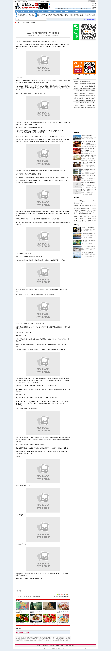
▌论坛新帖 (76, 197)
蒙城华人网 (15, 22)
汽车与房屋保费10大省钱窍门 (63, 596)
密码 (27, 1)
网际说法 (50, 15)
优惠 (74, 8)
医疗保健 (92, 14)
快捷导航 (91, 1)
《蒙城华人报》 (76, 11)
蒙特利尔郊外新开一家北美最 (88, 240)
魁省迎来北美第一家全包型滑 (88, 246)
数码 (30, 14)
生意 (65, 8)
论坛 (33, 11)
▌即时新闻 (76, 133)
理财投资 (60, 15)
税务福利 (76, 15)
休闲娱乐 (76, 14)
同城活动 (87, 15)
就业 (68, 8)
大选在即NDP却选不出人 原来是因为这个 (30, 596)
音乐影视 (87, 14)
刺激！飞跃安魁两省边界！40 (88, 253)
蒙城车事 (44, 14)
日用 (24, 14)
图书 (21, 15)
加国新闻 (27, 22)
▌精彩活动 (76, 225)
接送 (87, 8)
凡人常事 (82, 14)
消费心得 (39, 14)
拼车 (30, 15)
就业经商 (66, 15)
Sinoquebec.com (70, 645)
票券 (24, 15)
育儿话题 (44, 15)
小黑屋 (62, 645)
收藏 (68, 594)
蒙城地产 (94, 8)
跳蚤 (27, 11)
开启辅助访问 (95, 1)
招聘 (19, 14)
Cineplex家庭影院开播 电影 (87, 227)
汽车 (27, 14)
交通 (81, 8)
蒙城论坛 (94, 7)
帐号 (16, 1)
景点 (84, 8)
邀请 (59, 594)
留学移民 (55, 15)
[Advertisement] (73, 5)
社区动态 (49, 11)
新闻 (22, 11)
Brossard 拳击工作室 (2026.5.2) (82, 201)
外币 (19, 15)
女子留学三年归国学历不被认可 (82, 81)
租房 (59, 8)
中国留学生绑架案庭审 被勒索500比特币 (84, 95)
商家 (61, 11)
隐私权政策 (45, 645)
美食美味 (50, 14)
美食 (77, 8)
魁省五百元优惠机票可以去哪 (88, 234)
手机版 (57, 645)
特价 (43, 11)
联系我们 (94, 3)
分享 (64, 594)
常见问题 (94, 5)
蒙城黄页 (67, 11)
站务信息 (52, 645)
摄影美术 (82, 15)
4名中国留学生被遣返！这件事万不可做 (84, 102)
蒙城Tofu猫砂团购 (78, 203)
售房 (62, 8)
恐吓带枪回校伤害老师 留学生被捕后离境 (84, 100)
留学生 (20, 591)
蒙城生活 (19, 601)
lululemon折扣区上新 (47, 611)
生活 (38, 11)
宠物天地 (60, 14)
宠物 (27, 15)
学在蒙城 (39, 15)
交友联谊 (66, 14)
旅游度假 (92, 15)
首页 (17, 11)
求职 (21, 14)
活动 (71, 8)
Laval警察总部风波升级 (86, 135)
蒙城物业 (71, 15)
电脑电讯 (55, 14)
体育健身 (71, 14)
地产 (55, 11)
